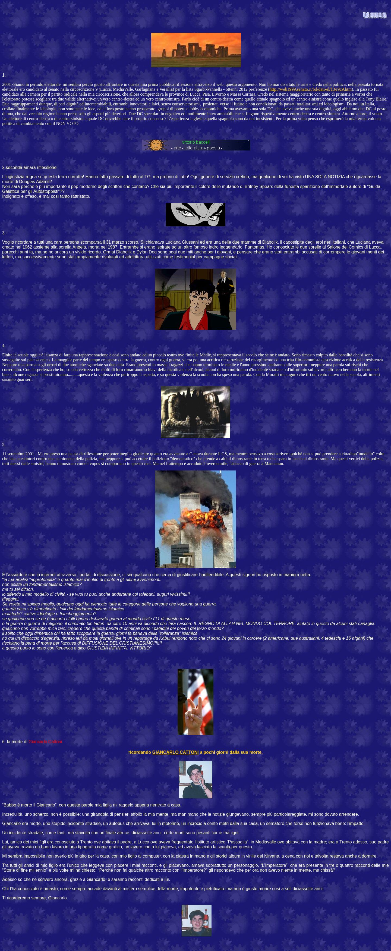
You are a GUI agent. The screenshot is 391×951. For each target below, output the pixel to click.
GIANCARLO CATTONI (175, 752)
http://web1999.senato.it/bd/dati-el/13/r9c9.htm (311, 89)
